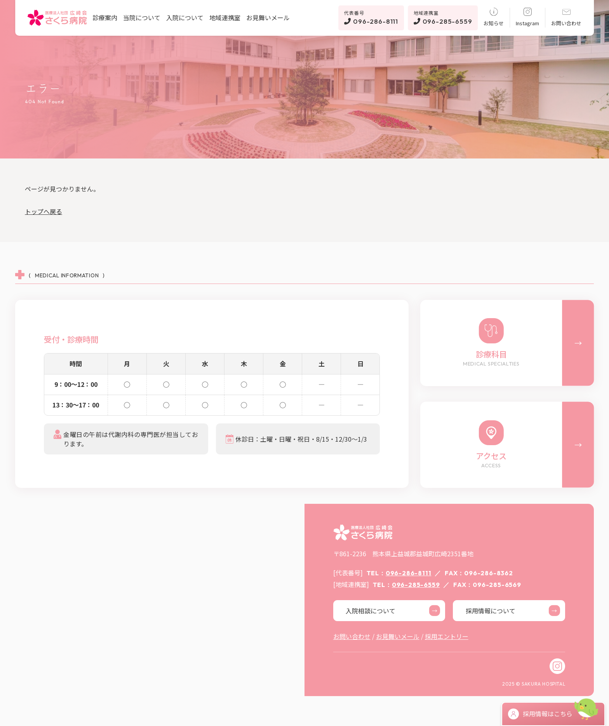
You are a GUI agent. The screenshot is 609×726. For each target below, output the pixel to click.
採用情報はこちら (540, 714)
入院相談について (393, 610)
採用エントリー (446, 636)
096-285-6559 (443, 17)
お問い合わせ (566, 17)
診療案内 (104, 17)
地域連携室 (224, 17)
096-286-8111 (371, 17)
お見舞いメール (268, 17)
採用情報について (513, 610)
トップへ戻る (43, 211)
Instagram (527, 17)
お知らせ (494, 17)
